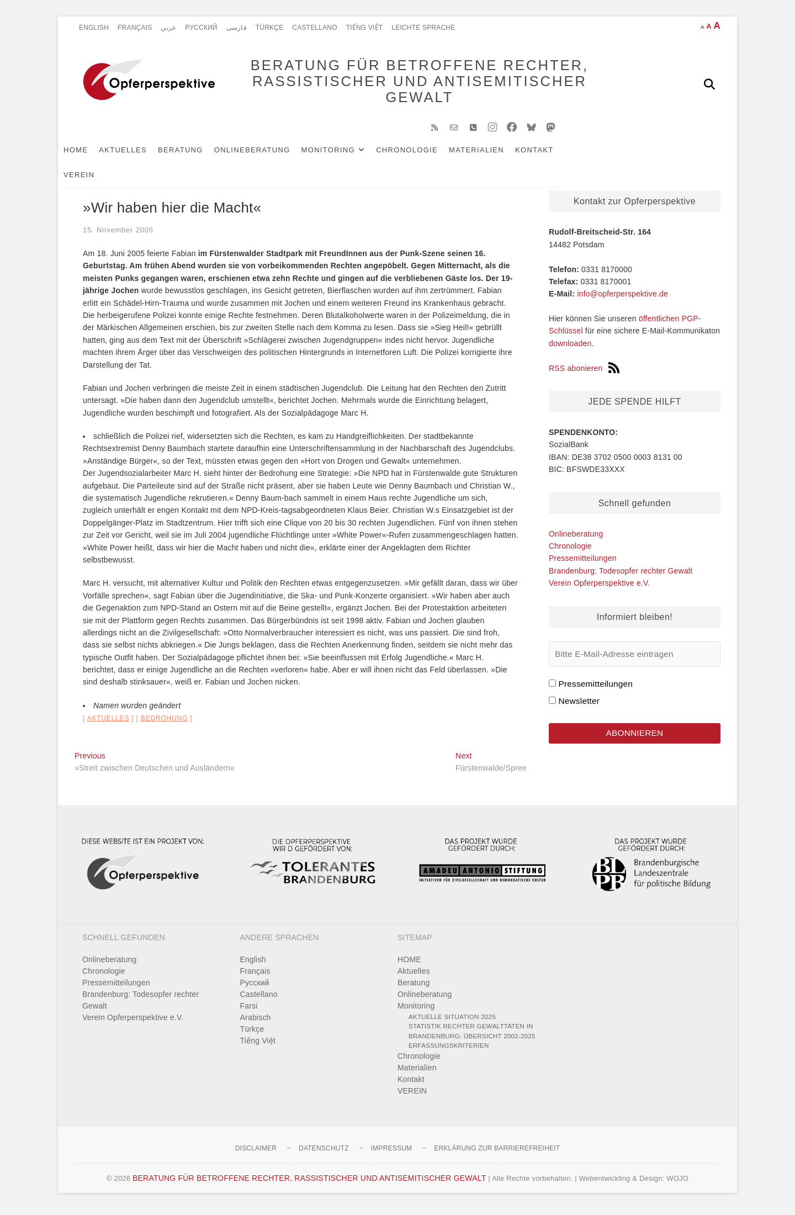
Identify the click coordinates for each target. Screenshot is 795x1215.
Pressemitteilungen (583, 563)
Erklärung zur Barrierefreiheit (497, 1154)
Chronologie (423, 155)
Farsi (249, 1011)
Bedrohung (164, 724)
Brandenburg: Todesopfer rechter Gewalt (620, 576)
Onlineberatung (269, 155)
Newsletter (579, 706)
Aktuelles (139, 155)
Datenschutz (324, 1154)
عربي (168, 27)
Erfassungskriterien (449, 1050)
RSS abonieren (584, 373)
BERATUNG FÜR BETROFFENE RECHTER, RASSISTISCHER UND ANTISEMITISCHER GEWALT (403, 83)
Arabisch (255, 1022)
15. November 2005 (118, 235)
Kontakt (551, 155)
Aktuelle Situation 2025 (452, 1022)
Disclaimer (256, 1154)
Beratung (197, 155)
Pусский (201, 27)
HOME (92, 155)
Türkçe (270, 27)
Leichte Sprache (423, 27)
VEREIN (596, 155)
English (94, 27)
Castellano (314, 27)
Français (135, 27)
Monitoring (345, 155)
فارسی (236, 27)
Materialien (493, 155)
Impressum (391, 1154)
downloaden (570, 348)
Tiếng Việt (364, 27)
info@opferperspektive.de (622, 299)
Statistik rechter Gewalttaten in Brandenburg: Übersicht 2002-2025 (472, 1036)
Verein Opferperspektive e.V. (599, 588)
